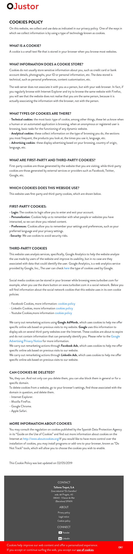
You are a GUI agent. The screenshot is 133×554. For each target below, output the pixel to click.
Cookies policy (63, 521)
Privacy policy (64, 512)
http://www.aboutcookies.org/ (41, 439)
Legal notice (64, 516)
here (66, 268)
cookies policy (66, 303)
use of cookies (85, 550)
